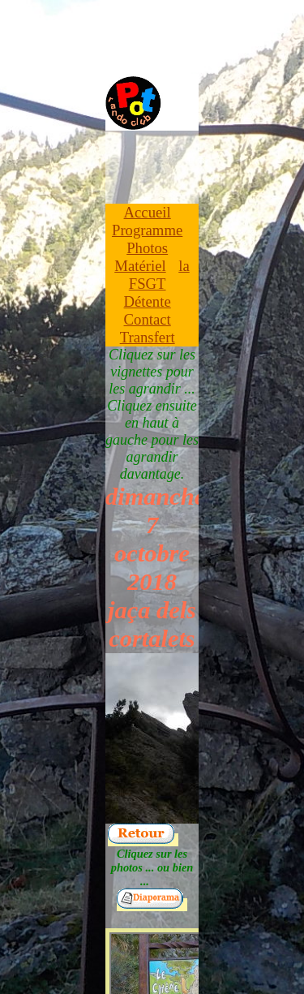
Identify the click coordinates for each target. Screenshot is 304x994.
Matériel (139, 265)
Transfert (147, 337)
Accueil (147, 212)
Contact (147, 319)
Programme (147, 230)
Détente (147, 301)
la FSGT (159, 274)
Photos (147, 247)
